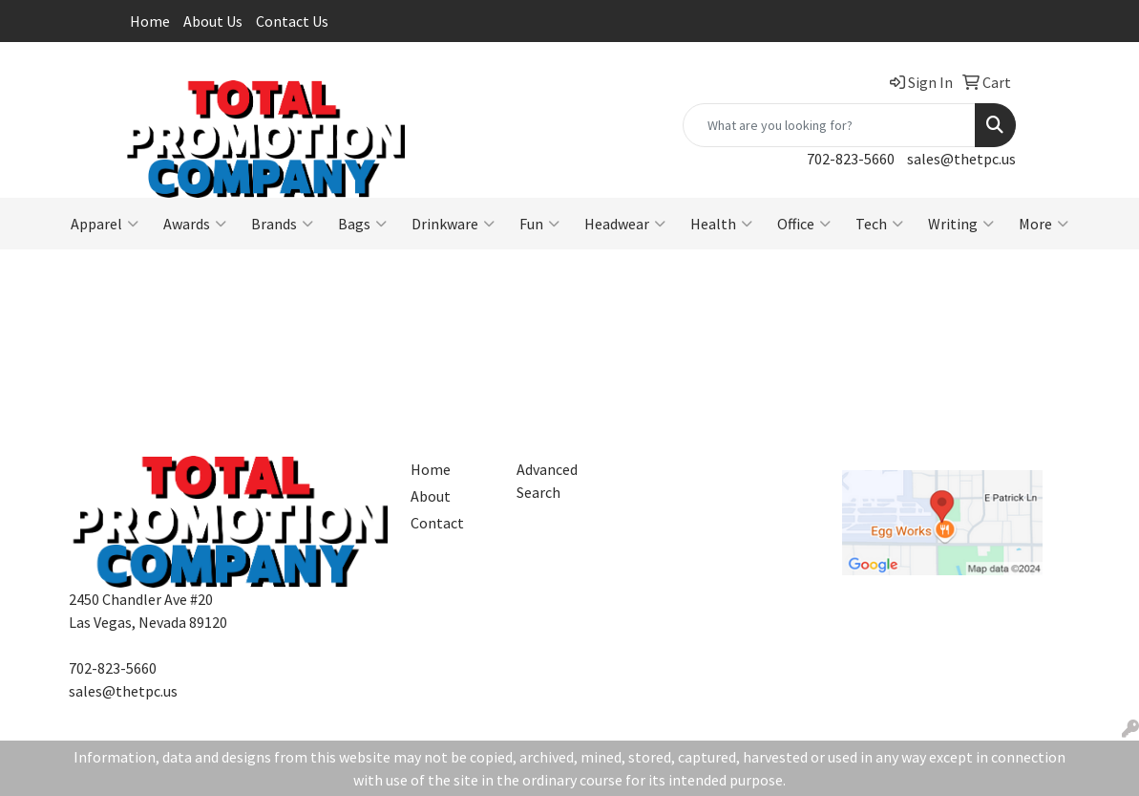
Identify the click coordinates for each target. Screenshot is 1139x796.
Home (150, 21)
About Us (213, 21)
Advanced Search (547, 481)
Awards (194, 223)
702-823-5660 (851, 158)
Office (804, 223)
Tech (879, 223)
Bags (362, 223)
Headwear (624, 223)
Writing (961, 223)
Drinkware (453, 223)
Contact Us (292, 21)
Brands (282, 223)
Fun (539, 223)
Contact (437, 522)
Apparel (104, 223)
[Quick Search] (829, 125)
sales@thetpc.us (961, 158)
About (431, 496)
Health (721, 223)
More (1043, 223)
